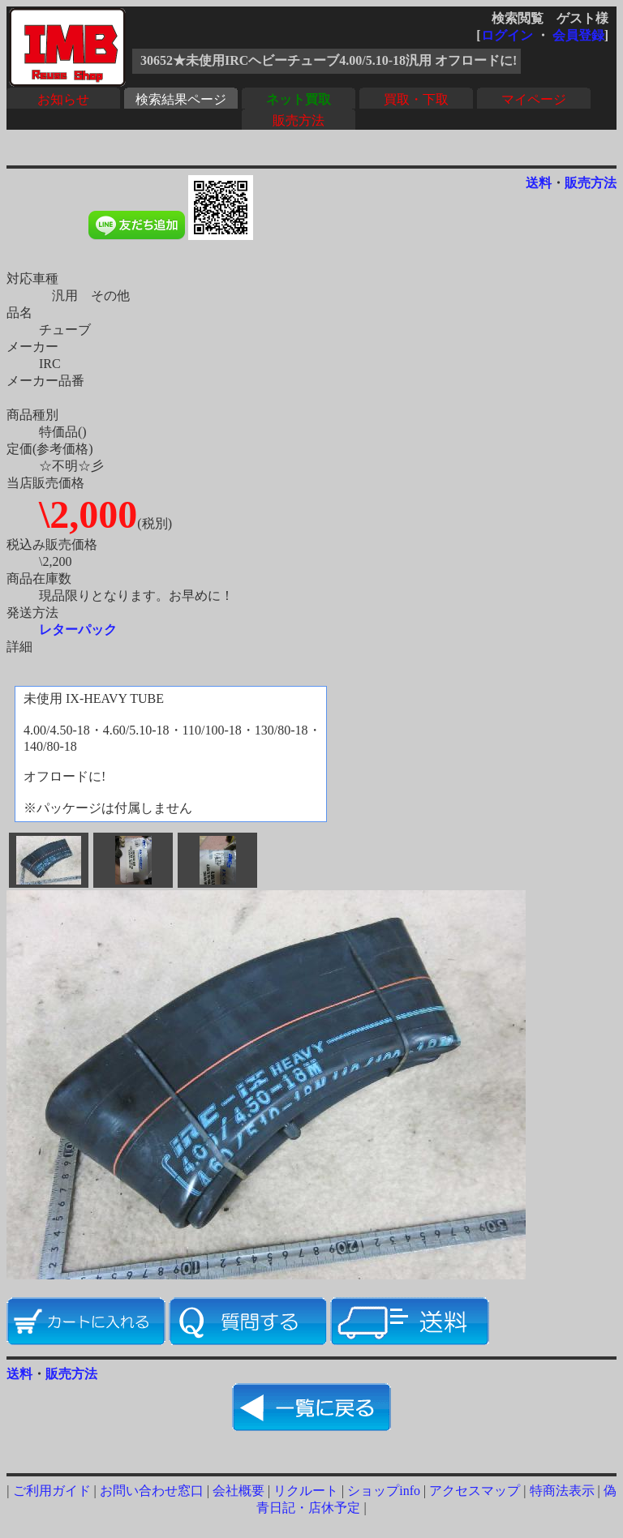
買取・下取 (416, 99)
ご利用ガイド (52, 1490)
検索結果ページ (180, 99)
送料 (539, 183)
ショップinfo (383, 1490)
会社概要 (238, 1490)
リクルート (305, 1490)
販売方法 (298, 120)
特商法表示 (562, 1490)
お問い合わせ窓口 (152, 1490)
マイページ (533, 99)
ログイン (507, 35)
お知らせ (63, 99)
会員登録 (578, 35)
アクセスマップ (474, 1490)
